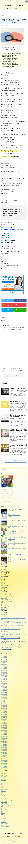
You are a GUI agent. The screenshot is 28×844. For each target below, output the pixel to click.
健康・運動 (4, 585)
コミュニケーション (6, 596)
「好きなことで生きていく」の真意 (10, 638)
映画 (2, 580)
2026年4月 (4, 656)
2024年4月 (4, 694)
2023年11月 (4, 702)
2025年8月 (4, 669)
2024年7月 (4, 689)
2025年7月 (4, 670)
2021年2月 (4, 753)
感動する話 (4, 571)
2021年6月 (4, 747)
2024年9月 (4, 686)
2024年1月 (4, 698)
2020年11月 (4, 758)
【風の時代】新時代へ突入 (15, 509)
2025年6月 (4, 672)
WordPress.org (5, 826)
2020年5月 (4, 768)
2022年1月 (4, 736)
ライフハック (4, 593)
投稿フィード (4, 823)
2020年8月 (4, 763)
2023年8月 (4, 706)
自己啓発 (3, 573)
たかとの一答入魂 (6, 601)
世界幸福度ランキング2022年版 (16, 548)
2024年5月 (4, 692)
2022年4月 (4, 731)
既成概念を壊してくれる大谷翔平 (17, 559)
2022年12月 (4, 719)
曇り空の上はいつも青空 (14, 5)
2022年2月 (4, 735)
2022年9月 (4, 724)
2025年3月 (4, 676)
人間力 (3, 591)
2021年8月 (4, 744)
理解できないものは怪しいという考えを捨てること (18, 415)
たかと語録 (4, 606)
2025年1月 (4, 680)
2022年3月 (4, 733)
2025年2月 (4, 678)
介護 (2, 579)
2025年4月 (4, 675)
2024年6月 (4, 691)
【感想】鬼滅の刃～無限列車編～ (10, 634)
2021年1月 (4, 755)
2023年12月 (4, 700)
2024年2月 (4, 697)
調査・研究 (4, 598)
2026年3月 (4, 658)
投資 (2, 574)
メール (5, 356)
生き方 (3, 577)
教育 (2, 602)
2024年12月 (4, 681)
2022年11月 (4, 720)
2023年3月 (4, 714)
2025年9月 (4, 667)
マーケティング (5, 595)
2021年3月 (4, 752)
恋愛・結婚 (4, 599)
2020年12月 (4, 757)
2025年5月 (4, 673)
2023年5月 (4, 711)
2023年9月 (4, 705)
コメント (5, 331)
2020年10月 (4, 760)
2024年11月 (4, 683)
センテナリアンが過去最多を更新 (13, 460)
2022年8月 (4, 725)
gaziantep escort (5, 639)
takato (7, 320)
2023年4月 (4, 713)
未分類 (3, 612)
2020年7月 (4, 764)
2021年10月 (4, 741)
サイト (4, 361)
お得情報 (3, 576)
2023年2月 (4, 716)
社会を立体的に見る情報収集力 (9, 621)
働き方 (3, 609)
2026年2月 (4, 659)
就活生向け (4, 569)
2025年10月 (4, 665)
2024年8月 (4, 687)
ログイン (3, 822)
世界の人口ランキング (14, 515)
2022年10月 (4, 722)
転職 (2, 582)
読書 (2, 584)
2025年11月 (4, 664)
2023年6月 (4, 709)
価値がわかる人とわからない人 (16, 526)
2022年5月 (4, 730)
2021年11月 (4, 739)
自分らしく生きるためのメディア (14, 836)
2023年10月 (4, 703)
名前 (4, 351)
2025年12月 (4, 662)
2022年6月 (4, 728)
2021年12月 (4, 738)
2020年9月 (4, 761)
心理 (2, 610)
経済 (3, 317)
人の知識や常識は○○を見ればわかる (10, 629)
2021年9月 (4, 742)
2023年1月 (4, 717)
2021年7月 (4, 746)
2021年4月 (4, 750)
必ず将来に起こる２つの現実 (17, 388)
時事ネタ (3, 587)
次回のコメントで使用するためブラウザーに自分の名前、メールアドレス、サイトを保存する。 (13, 370)
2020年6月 (4, 766)
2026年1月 (4, 661)
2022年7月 (4, 727)
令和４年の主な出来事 (16, 401)
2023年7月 (4, 708)
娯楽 (2, 590)
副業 (2, 588)
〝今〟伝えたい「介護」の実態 (16, 520)
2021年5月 (4, 749)
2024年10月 (4, 684)
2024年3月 (4, 695)
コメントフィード (6, 825)
